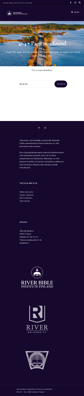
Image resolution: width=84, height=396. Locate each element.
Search (61, 84)
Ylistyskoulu (25, 201)
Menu (75, 12)
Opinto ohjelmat (26, 195)
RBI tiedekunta (26, 198)
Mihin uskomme (26, 192)
